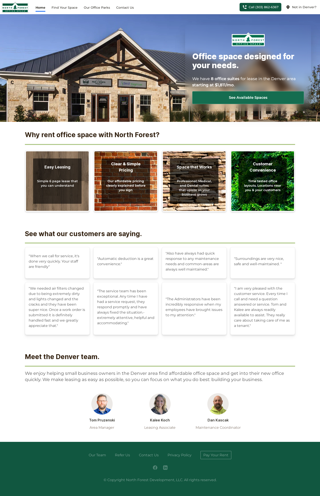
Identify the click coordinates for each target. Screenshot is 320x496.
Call (260, 7)
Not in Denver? (301, 7)
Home (40, 8)
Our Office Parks (97, 8)
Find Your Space (65, 8)
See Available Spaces (248, 97)
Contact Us (125, 8)
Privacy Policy (180, 455)
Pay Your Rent (215, 455)
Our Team (97, 455)
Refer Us (122, 455)
